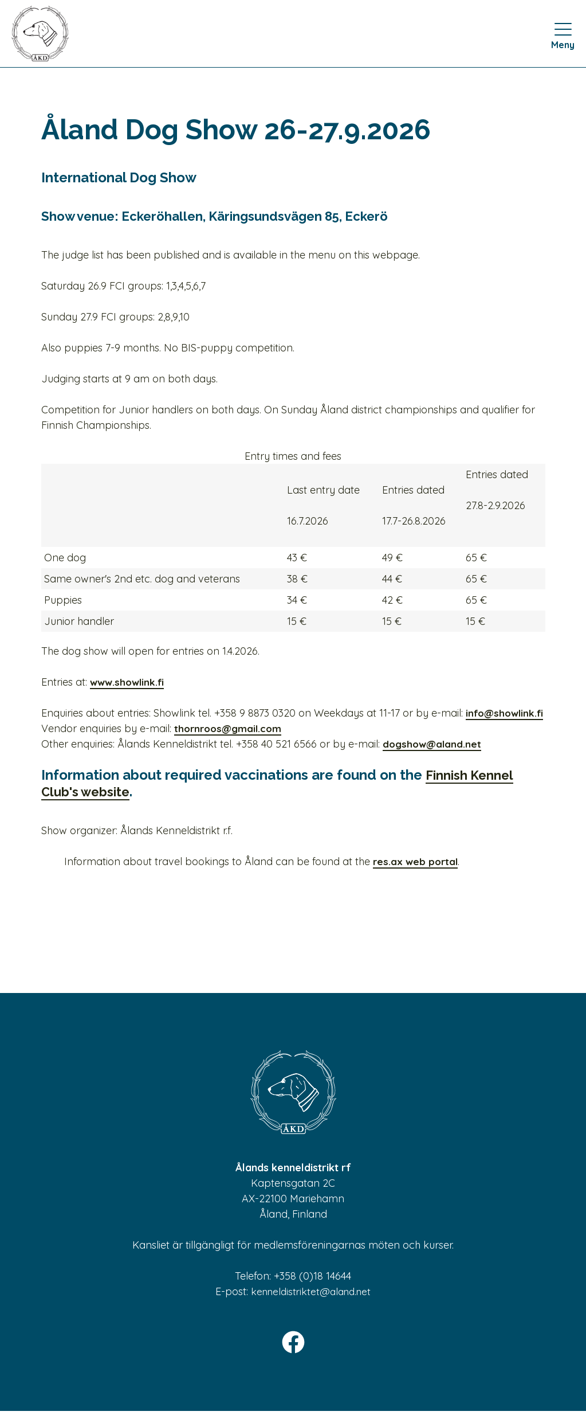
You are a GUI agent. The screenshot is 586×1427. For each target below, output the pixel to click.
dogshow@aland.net (434, 759)
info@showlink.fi (106, 728)
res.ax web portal (417, 876)
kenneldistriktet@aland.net (311, 1306)
